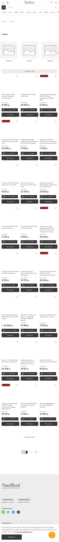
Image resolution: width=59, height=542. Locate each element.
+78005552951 (23, 499)
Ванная (16, 12)
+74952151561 (7, 499)
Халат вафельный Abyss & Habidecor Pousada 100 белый (10, 316)
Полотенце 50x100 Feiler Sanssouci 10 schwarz (10, 184)
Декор (35, 12)
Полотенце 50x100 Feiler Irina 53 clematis (29, 227)
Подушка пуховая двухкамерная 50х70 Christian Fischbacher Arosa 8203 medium (47, 229)
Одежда (28, 12)
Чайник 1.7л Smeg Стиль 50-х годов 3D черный (10, 361)
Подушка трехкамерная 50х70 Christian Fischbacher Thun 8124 (48, 273)
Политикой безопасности (24, 532)
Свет (40, 12)
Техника (52, 12)
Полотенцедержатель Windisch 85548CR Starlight (47, 405)
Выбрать (29, 201)
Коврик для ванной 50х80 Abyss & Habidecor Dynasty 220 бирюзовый (48, 141)
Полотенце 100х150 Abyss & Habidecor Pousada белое (8, 96)
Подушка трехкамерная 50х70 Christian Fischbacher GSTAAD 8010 (48, 97)
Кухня (10, 12)
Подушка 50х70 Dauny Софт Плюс (28, 95)
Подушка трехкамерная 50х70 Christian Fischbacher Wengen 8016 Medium (10, 406)
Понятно (11, 537)
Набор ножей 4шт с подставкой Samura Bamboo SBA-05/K (27, 362)
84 (36, 452)
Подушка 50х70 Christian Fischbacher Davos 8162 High (10, 141)
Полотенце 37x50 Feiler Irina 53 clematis (10, 227)
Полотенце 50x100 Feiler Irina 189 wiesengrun (10, 272)
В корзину (10, 115)
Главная (4, 21)
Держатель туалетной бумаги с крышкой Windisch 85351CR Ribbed (28, 317)
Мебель (46, 12)
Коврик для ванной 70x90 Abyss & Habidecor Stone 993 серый (48, 184)
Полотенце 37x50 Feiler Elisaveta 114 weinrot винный (29, 405)
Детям (22, 12)
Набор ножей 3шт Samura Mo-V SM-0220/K (48, 361)
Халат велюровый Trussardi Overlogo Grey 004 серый (29, 273)
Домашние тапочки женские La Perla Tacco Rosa (28, 184)
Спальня (4, 12)
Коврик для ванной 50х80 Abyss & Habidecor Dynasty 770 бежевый (29, 141)
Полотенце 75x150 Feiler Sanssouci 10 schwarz (48, 316)
